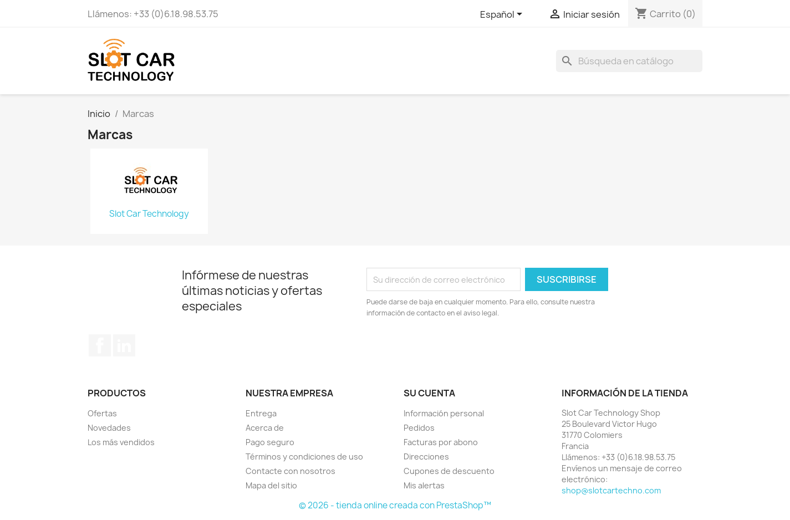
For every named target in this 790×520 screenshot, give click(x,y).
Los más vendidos (121, 442)
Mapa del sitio (271, 485)
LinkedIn (124, 345)
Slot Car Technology (149, 214)
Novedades (109, 427)
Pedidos (419, 427)
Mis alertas (424, 485)
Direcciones (426, 456)
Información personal (444, 413)
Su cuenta (429, 393)
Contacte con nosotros (290, 471)
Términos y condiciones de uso (304, 456)
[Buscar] (629, 61)
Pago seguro (270, 442)
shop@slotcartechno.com (611, 490)
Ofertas (102, 413)
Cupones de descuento (449, 471)
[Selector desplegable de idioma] (503, 15)
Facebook (100, 345)
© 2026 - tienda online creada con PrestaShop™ (395, 505)
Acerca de (265, 427)
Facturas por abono (441, 442)
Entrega (261, 413)
